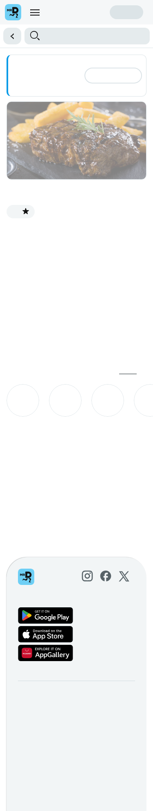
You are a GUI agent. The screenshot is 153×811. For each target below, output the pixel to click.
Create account (80, 12)
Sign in (126, 12)
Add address (113, 75)
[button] (9, 36)
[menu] (34, 12)
